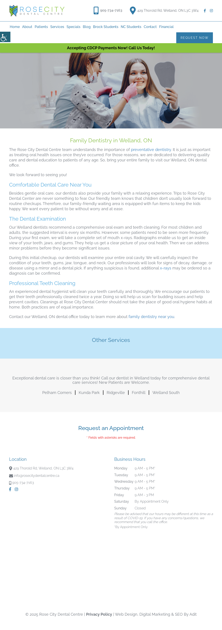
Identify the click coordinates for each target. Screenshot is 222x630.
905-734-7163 (111, 10)
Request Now (195, 37)
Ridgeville (116, 392)
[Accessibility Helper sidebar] (5, 37)
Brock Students (105, 27)
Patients (41, 27)
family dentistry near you (151, 316)
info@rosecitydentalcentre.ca (36, 476)
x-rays (165, 268)
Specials (73, 27)
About (27, 27)
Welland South (166, 392)
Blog (87, 27)
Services (57, 27)
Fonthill (138, 392)
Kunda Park (89, 392)
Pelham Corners (57, 392)
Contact (150, 27)
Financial (166, 27)
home (15, 27)
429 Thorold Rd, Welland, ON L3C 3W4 (164, 10)
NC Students (131, 27)
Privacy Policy (99, 614)
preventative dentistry (151, 149)
